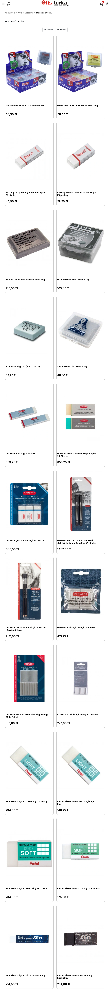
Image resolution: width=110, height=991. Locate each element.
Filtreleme (49, 29)
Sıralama (61, 29)
